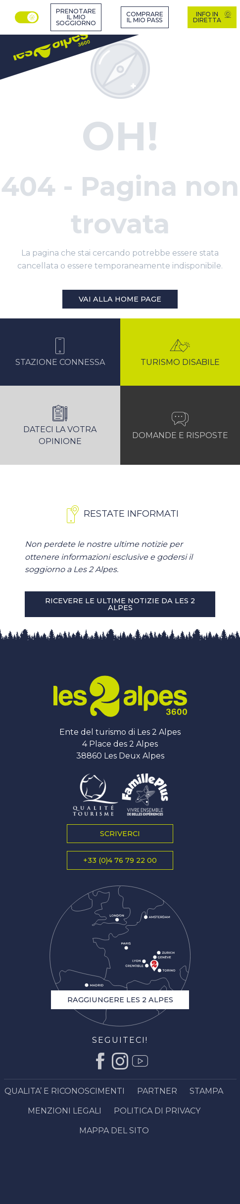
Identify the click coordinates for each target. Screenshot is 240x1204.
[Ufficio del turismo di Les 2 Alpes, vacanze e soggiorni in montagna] (51, 45)
